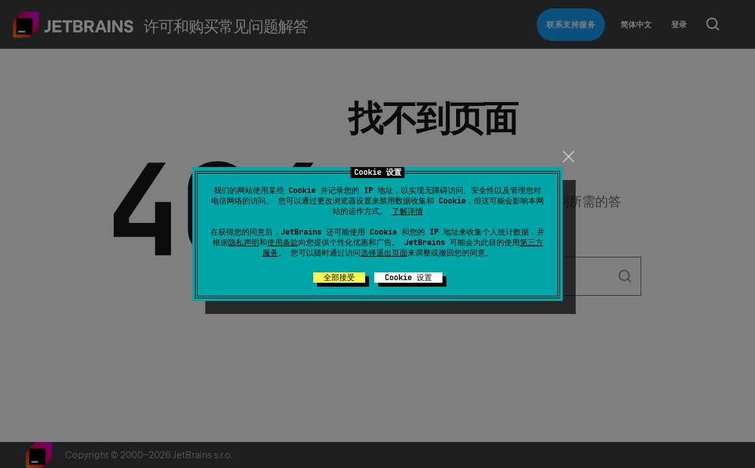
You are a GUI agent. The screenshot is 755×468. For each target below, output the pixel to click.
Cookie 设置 (408, 277)
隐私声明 (243, 242)
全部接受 (339, 277)
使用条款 (282, 242)
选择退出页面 (384, 253)
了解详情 (407, 211)
